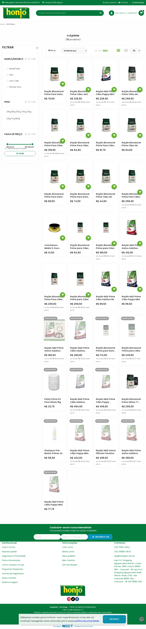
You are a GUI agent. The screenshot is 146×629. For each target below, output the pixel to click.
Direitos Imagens (10, 582)
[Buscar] (100, 13)
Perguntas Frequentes (12, 569)
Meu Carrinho (68, 560)
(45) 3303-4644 (122, 547)
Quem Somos (8, 547)
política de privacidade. (86, 620)
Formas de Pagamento (13, 573)
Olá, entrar (120, 13)
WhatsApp (138, 2)
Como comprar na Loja (13, 564)
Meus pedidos (110, 2)
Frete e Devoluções (11, 560)
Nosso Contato (9, 578)
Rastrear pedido (9, 551)
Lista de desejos (69, 564)
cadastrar (132, 13)
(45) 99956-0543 (122, 551)
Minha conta (68, 551)
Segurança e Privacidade (14, 556)
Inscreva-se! (100, 536)
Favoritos (123, 2)
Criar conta (67, 547)
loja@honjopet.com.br (124, 556)
